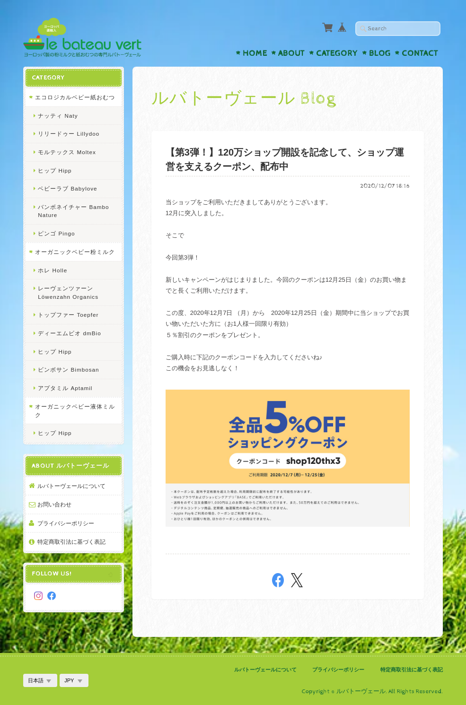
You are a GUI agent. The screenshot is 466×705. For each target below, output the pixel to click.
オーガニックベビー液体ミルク (75, 410)
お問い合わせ (54, 504)
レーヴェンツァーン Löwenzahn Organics (68, 292)
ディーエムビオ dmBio (69, 333)
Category (337, 53)
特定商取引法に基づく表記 (71, 542)
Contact (420, 53)
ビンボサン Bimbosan (68, 369)
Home (255, 53)
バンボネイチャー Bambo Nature (73, 211)
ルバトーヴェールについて (71, 486)
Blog (380, 53)
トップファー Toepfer (68, 315)
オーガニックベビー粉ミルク (75, 252)
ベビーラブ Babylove (67, 188)
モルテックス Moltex (67, 152)
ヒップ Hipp (54, 170)
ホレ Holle (52, 270)
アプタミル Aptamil (65, 388)
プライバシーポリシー (65, 523)
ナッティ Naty (58, 116)
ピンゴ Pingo (56, 233)
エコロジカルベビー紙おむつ (75, 97)
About (291, 53)
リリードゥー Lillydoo (68, 134)
